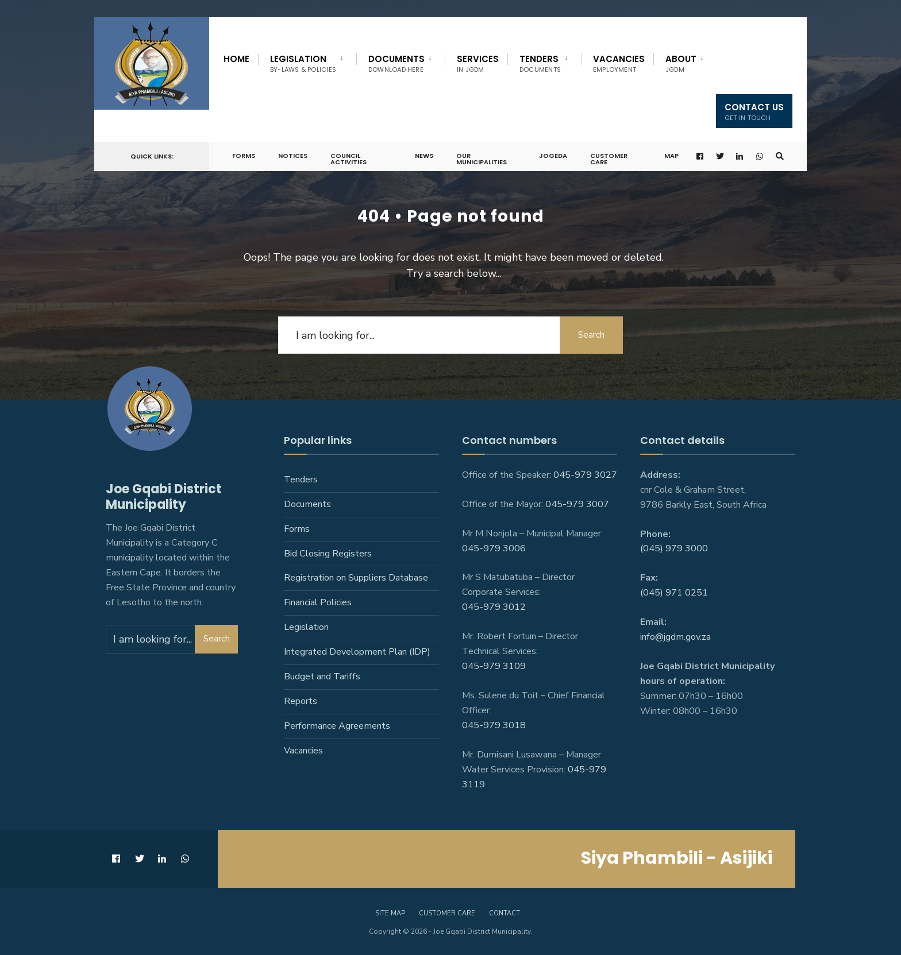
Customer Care (608, 159)
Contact (504, 913)
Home (236, 59)
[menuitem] (307, 61)
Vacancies (619, 63)
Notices (292, 155)
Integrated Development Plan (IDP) (357, 651)
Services (478, 63)
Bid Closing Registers (328, 553)
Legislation (303, 63)
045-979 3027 (585, 475)
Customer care (447, 913)
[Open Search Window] (779, 156)
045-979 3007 (577, 504)
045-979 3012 (494, 607)
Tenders (540, 63)
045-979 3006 (494, 548)
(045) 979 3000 (674, 548)
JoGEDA (553, 155)
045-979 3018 (494, 725)
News (424, 155)
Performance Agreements (337, 726)
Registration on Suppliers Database (356, 577)
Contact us (754, 111)
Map (671, 155)
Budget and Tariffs (322, 676)
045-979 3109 (494, 666)
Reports (300, 701)
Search (591, 335)
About (680, 63)
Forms (243, 155)
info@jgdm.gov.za (675, 637)
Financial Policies (318, 602)
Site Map (390, 913)
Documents (396, 63)
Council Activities (348, 159)
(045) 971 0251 (674, 592)
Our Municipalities (481, 159)
